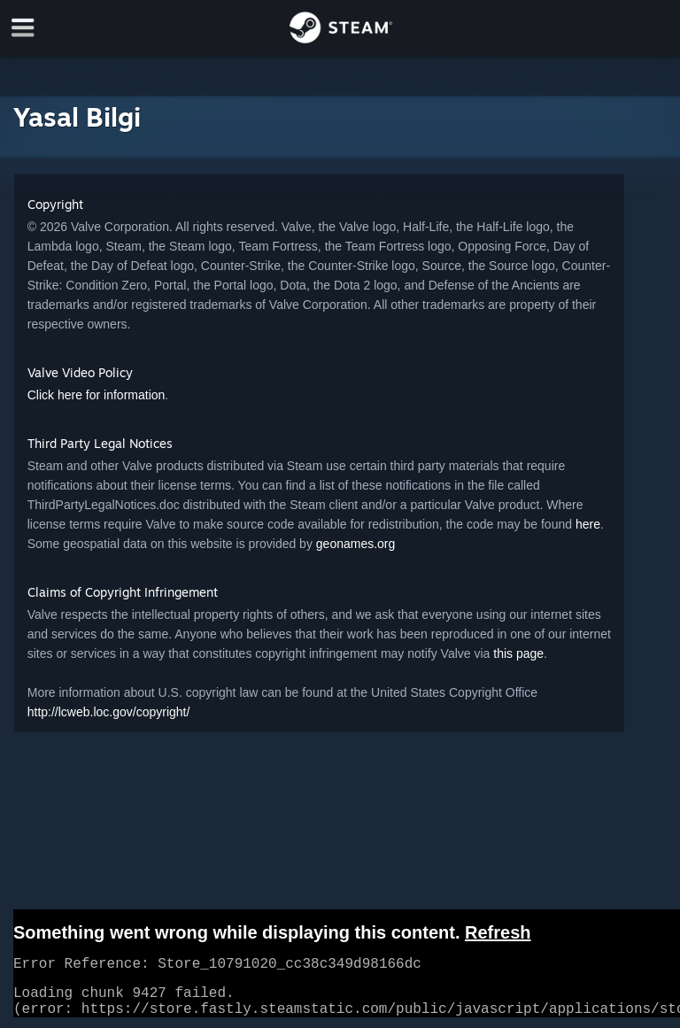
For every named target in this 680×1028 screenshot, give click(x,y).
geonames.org (356, 544)
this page (518, 653)
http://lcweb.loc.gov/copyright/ (108, 712)
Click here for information (96, 395)
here (588, 524)
